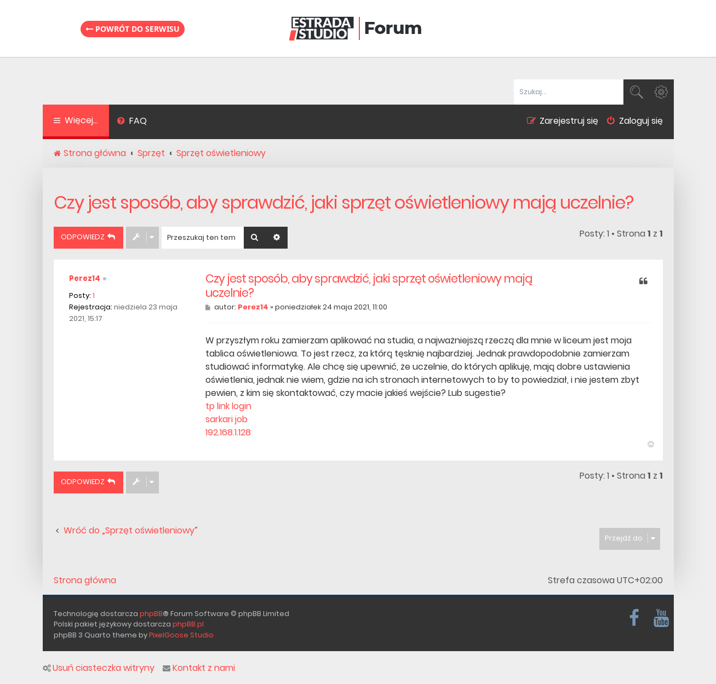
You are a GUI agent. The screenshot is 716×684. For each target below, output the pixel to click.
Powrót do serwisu (132, 29)
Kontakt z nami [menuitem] (199, 668)
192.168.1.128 (228, 432)
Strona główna (85, 580)
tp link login (228, 406)
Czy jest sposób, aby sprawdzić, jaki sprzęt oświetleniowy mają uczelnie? (343, 202)
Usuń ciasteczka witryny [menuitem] (98, 668)
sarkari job (226, 419)
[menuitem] (132, 122)
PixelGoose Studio (181, 635)
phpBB (151, 613)
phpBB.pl (188, 624)
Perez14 (84, 278)
